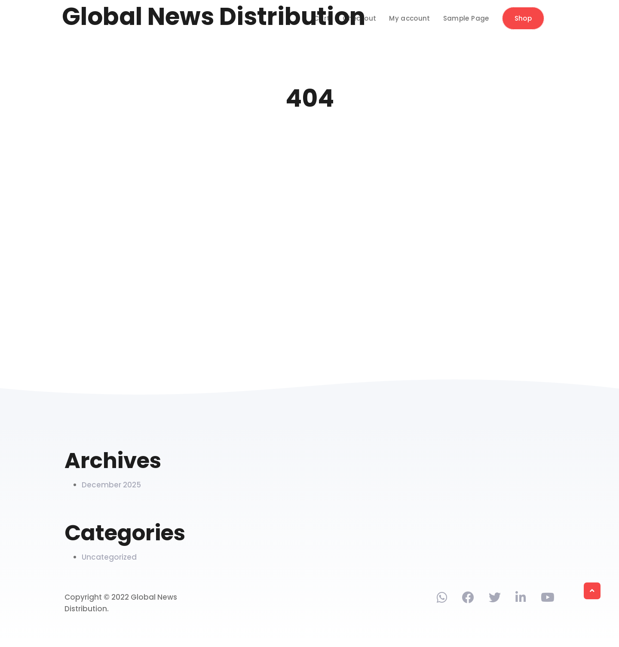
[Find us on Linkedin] (520, 599)
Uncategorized (109, 557)
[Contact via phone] (442, 599)
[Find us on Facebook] (468, 599)
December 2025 (111, 485)
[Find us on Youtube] (548, 599)
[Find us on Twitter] (495, 599)
